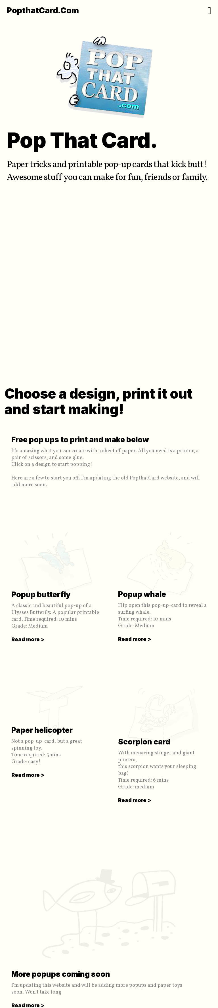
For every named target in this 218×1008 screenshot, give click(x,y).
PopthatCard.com (43, 10)
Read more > (28, 639)
